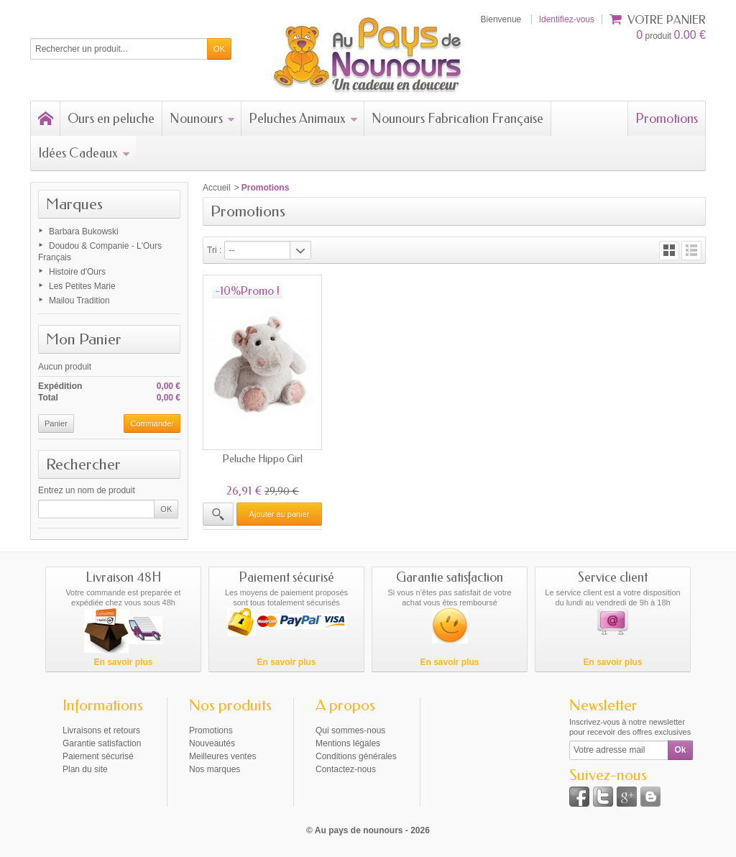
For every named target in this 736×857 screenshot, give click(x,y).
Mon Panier (83, 339)
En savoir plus (122, 661)
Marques (74, 204)
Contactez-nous (346, 769)
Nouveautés (212, 743)
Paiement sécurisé (98, 756)
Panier (56, 423)
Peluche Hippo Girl (261, 456)
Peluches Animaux (303, 119)
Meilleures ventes (222, 756)
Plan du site (85, 769)
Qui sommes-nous (350, 730)
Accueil (217, 188)
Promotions (666, 119)
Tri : (214, 250)
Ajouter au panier (278, 511)
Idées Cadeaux (84, 153)
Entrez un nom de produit (86, 490)
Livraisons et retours (101, 730)
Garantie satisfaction (102, 743)
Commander (152, 423)
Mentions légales (348, 743)
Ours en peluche (111, 119)
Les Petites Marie (82, 286)
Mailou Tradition (79, 300)
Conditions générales (356, 756)
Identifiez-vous (566, 19)
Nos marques (214, 769)
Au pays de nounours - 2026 (372, 830)
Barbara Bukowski (84, 231)
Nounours (202, 119)
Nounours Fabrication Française (457, 119)
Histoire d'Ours (77, 272)
